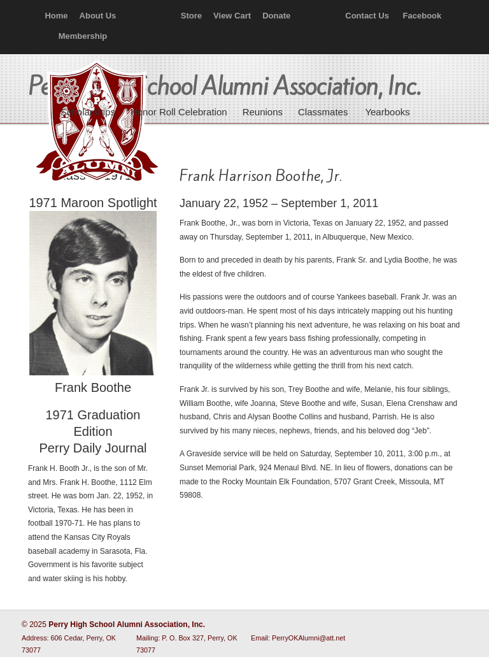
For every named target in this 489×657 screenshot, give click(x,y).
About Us (98, 15)
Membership (83, 36)
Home (56, 15)
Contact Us (367, 15)
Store (191, 15)
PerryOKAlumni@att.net (308, 638)
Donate (276, 15)
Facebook (422, 15)
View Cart (232, 15)
